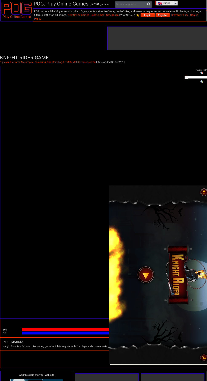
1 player (4, 62)
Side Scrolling (54, 62)
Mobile (76, 62)
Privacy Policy (180, 14)
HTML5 (67, 62)
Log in (147, 15)
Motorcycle (27, 62)
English (164, 3)
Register (162, 15)
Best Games (97, 14)
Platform (15, 62)
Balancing (40, 62)
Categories (112, 14)
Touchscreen (88, 62)
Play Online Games (17, 17)
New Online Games (78, 14)
